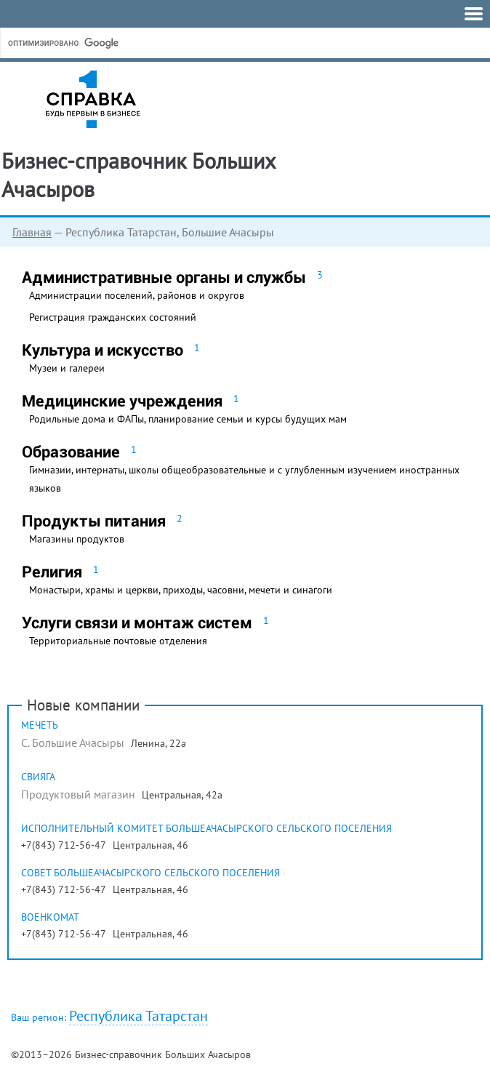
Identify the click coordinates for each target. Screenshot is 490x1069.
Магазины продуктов (76, 538)
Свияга (38, 776)
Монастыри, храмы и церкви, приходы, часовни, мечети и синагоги (180, 589)
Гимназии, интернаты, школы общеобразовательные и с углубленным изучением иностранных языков (244, 479)
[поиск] (115, 42)
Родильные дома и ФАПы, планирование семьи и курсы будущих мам (188, 418)
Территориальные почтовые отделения (118, 640)
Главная (32, 232)
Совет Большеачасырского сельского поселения (150, 872)
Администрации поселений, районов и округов (136, 295)
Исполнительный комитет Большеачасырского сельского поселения (206, 828)
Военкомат (50, 917)
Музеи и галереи (67, 368)
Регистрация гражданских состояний (112, 317)
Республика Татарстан (138, 1016)
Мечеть (39, 725)
